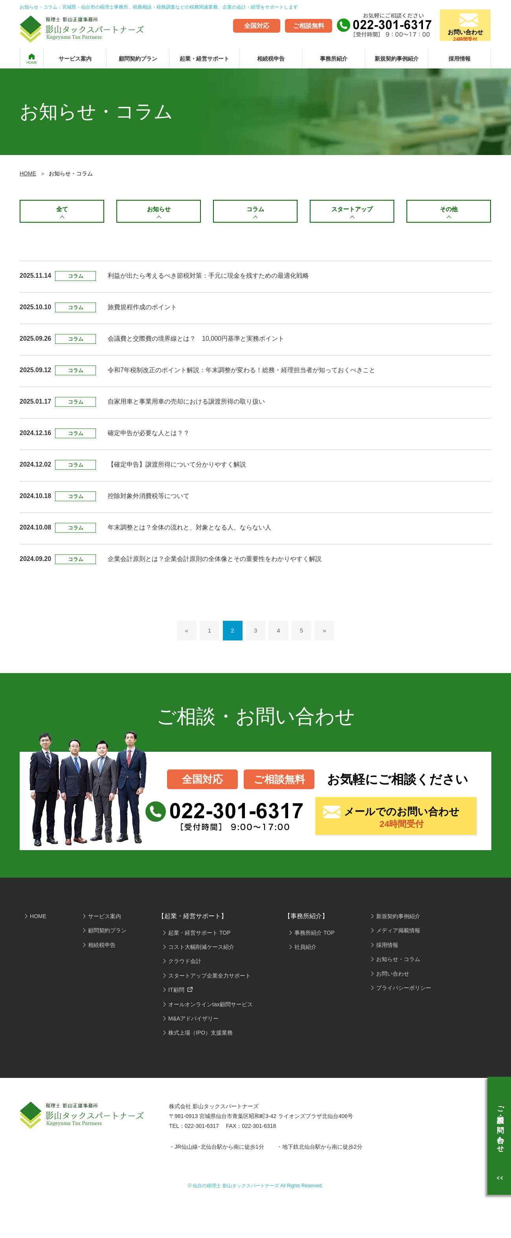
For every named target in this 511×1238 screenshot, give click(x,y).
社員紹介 (305, 949)
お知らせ (158, 210)
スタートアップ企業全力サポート (209, 978)
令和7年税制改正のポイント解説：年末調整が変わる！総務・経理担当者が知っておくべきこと (241, 372)
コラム (255, 210)
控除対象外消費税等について (148, 498)
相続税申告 (271, 58)
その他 (448, 210)
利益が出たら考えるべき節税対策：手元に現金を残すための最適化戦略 (208, 278)
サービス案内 (75, 58)
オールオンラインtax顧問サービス (210, 1007)
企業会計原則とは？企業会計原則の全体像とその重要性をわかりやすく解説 (215, 561)
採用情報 (460, 58)
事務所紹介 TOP (314, 935)
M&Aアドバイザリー (193, 1021)
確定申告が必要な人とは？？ (148, 435)
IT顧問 (180, 992)
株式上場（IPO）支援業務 (200, 1035)
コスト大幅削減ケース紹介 (201, 949)
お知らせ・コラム (398, 962)
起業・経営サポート (204, 58)
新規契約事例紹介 (397, 58)
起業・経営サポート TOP (199, 935)
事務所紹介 (333, 58)
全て (62, 210)
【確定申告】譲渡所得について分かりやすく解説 (177, 467)
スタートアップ (352, 210)
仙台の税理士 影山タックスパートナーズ (236, 1188)
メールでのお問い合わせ (401, 820)
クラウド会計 (184, 964)
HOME (31, 63)
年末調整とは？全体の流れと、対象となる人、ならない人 (189, 530)
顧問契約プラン (138, 58)
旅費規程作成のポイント (142, 309)
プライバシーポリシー (403, 990)
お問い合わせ (461, 31)
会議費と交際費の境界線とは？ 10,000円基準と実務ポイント (196, 341)
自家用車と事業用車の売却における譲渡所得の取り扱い (186, 404)
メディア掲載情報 (398, 933)
